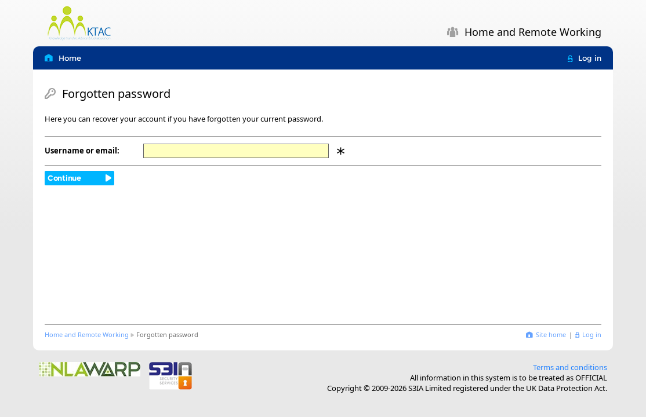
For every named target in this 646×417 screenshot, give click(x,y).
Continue (64, 177)
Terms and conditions (570, 367)
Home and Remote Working (87, 334)
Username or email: (82, 150)
